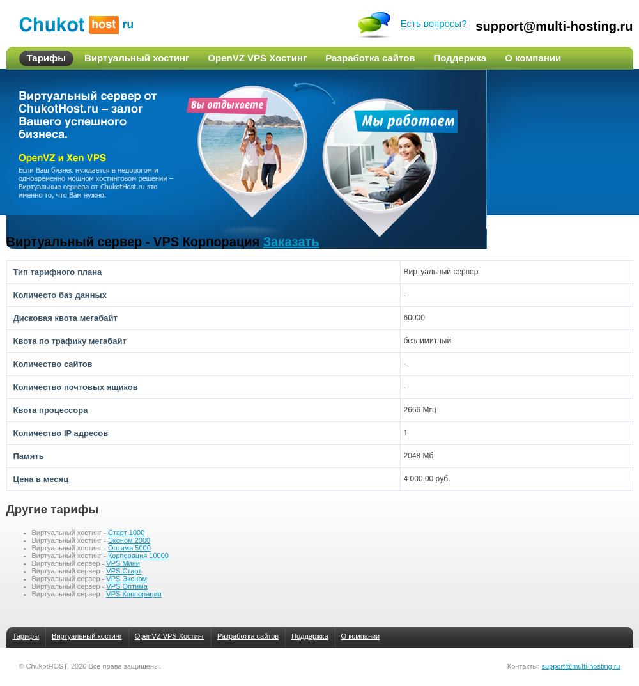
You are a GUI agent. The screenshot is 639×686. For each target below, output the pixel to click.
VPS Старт (123, 571)
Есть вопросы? (434, 23)
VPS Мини (123, 563)
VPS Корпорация (133, 594)
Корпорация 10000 (138, 555)
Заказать (291, 242)
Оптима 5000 (129, 548)
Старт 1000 (126, 532)
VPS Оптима (126, 586)
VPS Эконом (126, 578)
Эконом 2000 (129, 540)
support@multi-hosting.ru (554, 26)
